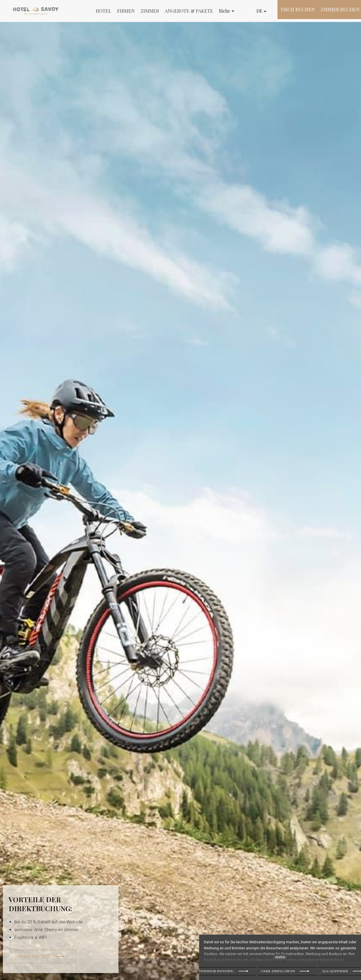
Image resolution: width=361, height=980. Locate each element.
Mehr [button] (226, 11)
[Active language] (260, 11)
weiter (280, 957)
